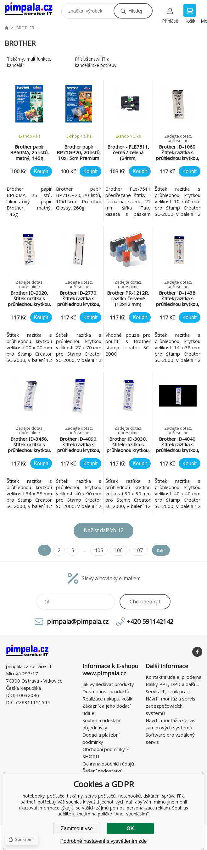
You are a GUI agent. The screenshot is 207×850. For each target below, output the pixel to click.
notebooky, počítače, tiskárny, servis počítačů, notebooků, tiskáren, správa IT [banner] (32, 9)
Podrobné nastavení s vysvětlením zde (103, 841)
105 (93, 550)
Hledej (135, 10)
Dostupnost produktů (105, 691)
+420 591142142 (150, 621)
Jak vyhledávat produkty (108, 684)
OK (130, 828)
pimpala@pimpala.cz (78, 621)
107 (132, 550)
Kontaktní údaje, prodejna (173, 677)
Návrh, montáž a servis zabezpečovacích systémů (170, 705)
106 (112, 550)
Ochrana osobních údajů (108, 763)
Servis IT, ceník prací (168, 691)
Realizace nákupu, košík (107, 698)
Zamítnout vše (76, 828)
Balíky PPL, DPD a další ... (172, 684)
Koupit (41, 171)
